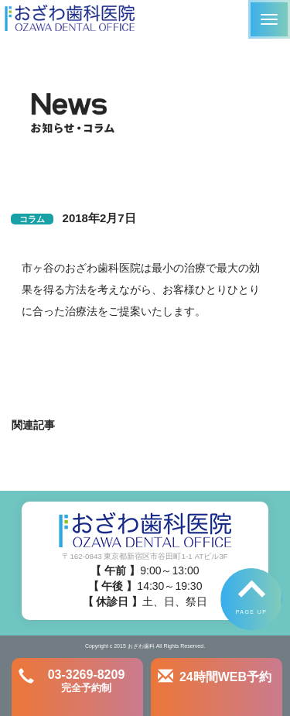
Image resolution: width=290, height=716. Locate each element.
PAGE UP (251, 612)
